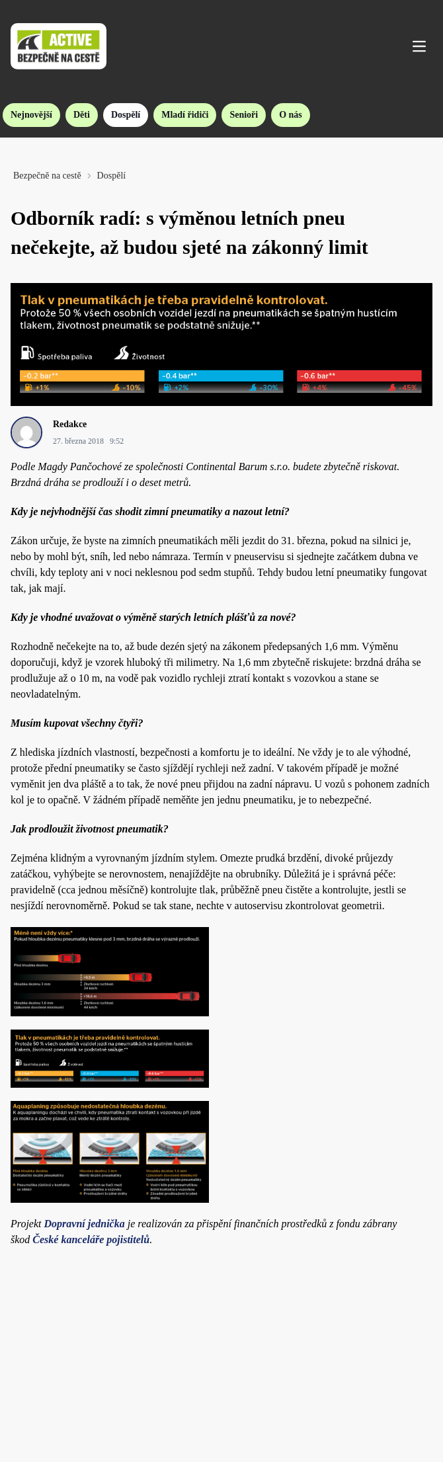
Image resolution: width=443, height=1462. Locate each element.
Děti (81, 115)
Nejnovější (31, 115)
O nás (290, 115)
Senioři (243, 115)
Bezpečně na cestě (47, 176)
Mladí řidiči (184, 115)
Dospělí (125, 115)
